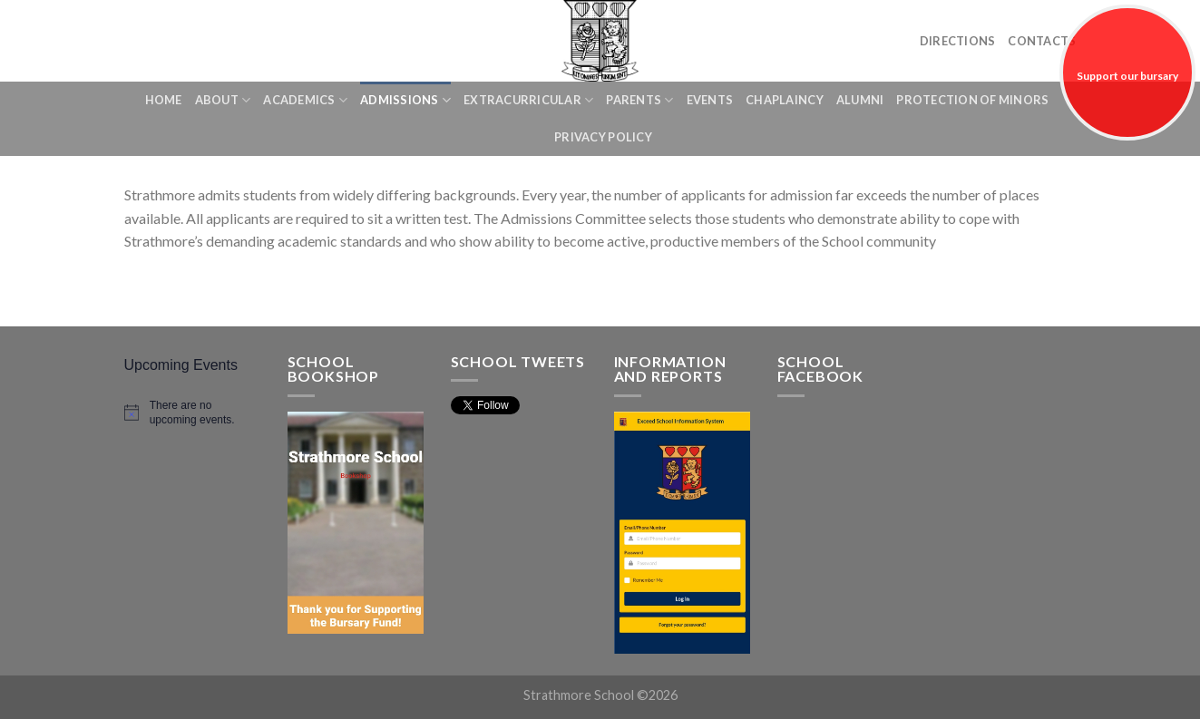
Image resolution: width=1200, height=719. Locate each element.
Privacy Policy (603, 137)
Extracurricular (528, 100)
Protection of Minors (972, 99)
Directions (958, 41)
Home (163, 99)
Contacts (1042, 41)
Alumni (860, 99)
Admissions (405, 100)
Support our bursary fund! (1127, 105)
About (223, 100)
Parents (639, 100)
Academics (305, 100)
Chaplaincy (785, 99)
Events (710, 99)
